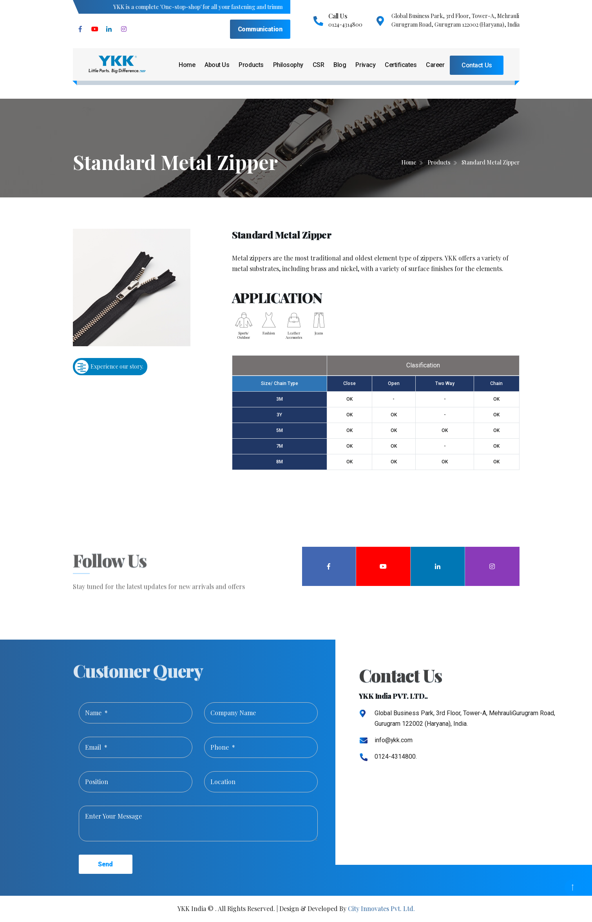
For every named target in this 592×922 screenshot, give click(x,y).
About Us (217, 65)
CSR (318, 65)
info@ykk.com (394, 740)
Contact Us (477, 65)
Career (435, 65)
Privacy (365, 65)
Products (251, 65)
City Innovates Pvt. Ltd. (381, 908)
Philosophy (288, 65)
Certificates (400, 65)
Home (187, 65)
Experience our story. (109, 367)
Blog (339, 65)
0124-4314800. (396, 756)
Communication (260, 29)
